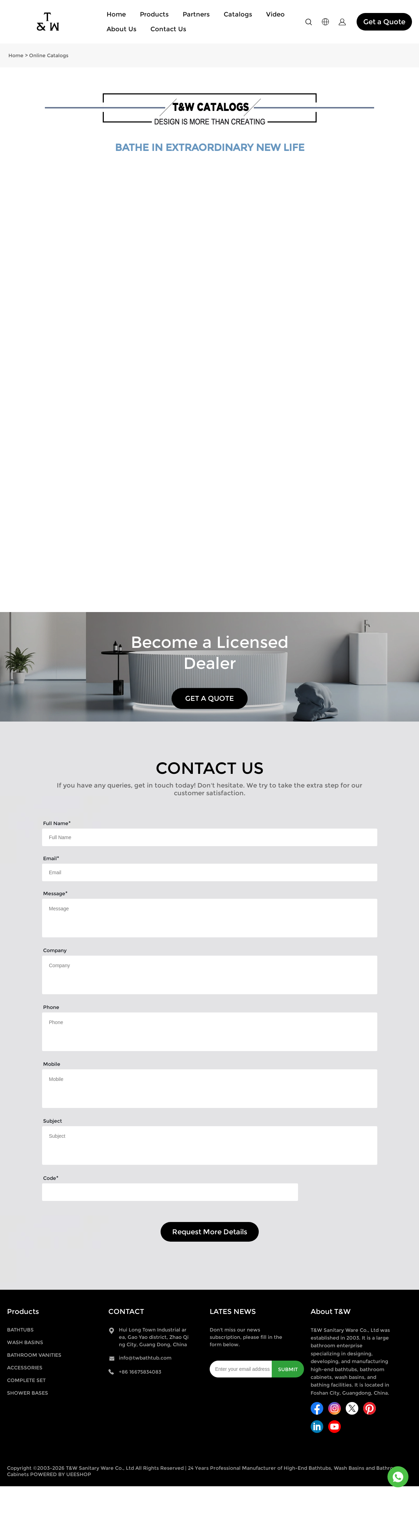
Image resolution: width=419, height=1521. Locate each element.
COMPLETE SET (26, 1380)
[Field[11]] (209, 872)
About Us (121, 29)
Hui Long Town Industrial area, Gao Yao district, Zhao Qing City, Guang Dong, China (154, 1337)
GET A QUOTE (209, 698)
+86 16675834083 (140, 1372)
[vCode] (170, 1192)
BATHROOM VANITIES (34, 1355)
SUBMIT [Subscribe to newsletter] (288, 1369)
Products (154, 14)
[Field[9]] (209, 837)
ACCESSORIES (24, 1367)
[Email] (241, 1369)
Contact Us (168, 29)
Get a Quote (384, 22)
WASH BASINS (25, 1342)
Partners (196, 14)
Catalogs (238, 14)
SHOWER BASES (27, 1393)
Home (116, 14)
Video (275, 14)
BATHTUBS (20, 1330)
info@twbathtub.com (145, 1358)
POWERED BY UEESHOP (60, 1474)
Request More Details (209, 1232)
